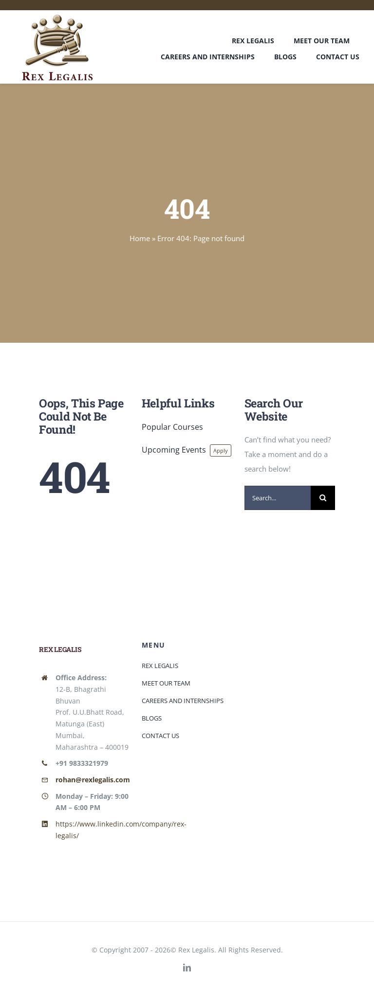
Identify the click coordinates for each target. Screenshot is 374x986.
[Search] (323, 498)
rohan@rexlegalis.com (93, 779)
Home (140, 238)
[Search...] (277, 498)
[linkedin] (187, 967)
